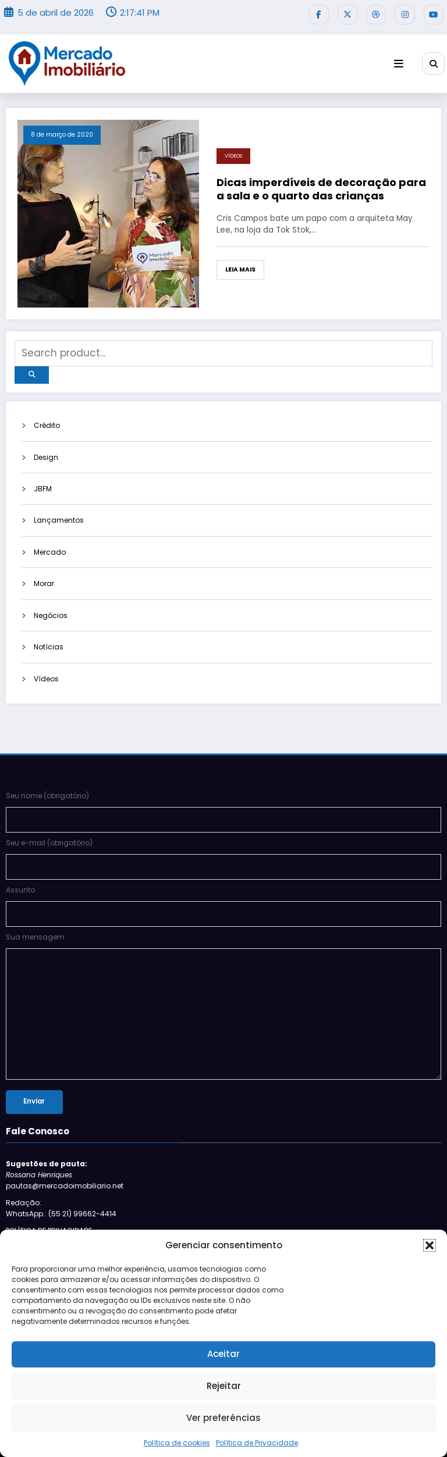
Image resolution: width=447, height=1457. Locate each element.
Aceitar (223, 1354)
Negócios (51, 609)
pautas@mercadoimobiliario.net (64, 1155)
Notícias (48, 640)
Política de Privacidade (257, 1443)
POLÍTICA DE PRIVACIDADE (49, 1199)
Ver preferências (223, 1418)
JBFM (43, 481)
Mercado (50, 545)
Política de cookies (177, 1443)
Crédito (47, 418)
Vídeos (233, 153)
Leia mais (240, 267)
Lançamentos (59, 513)
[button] (429, 1245)
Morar (44, 577)
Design (46, 450)
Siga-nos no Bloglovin (46, 1215)
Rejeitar (224, 1386)
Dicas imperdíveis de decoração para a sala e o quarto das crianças (321, 187)
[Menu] (402, 61)
